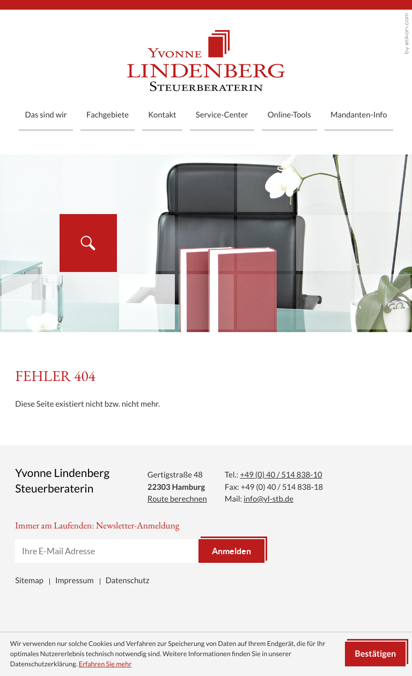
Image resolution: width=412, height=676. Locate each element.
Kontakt (162, 114)
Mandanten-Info (358, 114)
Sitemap (29, 580)
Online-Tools (289, 114)
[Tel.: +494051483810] (281, 474)
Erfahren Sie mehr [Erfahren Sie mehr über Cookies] (105, 664)
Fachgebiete (107, 114)
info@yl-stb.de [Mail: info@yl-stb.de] (268, 498)
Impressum (74, 580)
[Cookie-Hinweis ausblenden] (375, 654)
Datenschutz (128, 580)
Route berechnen (177, 498)
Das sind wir (46, 114)
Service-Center (222, 114)
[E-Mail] (106, 551)
